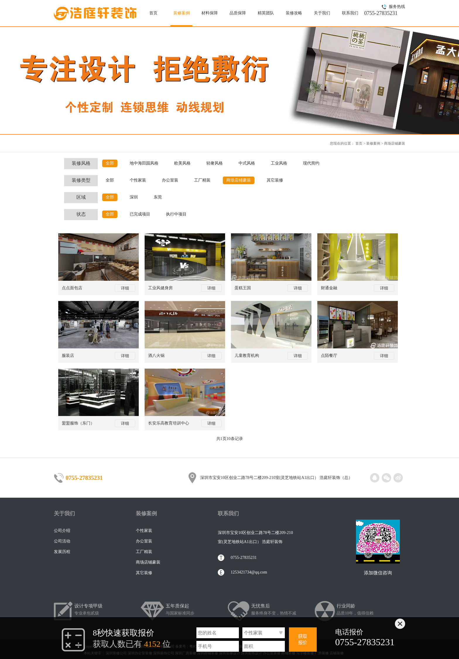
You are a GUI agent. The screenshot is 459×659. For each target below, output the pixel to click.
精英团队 (266, 13)
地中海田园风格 (144, 163)
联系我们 (350, 13)
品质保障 (238, 13)
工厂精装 (202, 180)
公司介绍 (62, 530)
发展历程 (62, 552)
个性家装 (138, 180)
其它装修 (275, 180)
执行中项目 (176, 214)
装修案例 (181, 13)
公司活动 (62, 541)
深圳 (134, 197)
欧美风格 (182, 163)
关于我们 (322, 13)
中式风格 (247, 163)
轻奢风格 (214, 163)
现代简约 (311, 163)
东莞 (158, 197)
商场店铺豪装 (394, 143)
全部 (110, 163)
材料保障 (209, 13)
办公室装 (170, 180)
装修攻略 (294, 13)
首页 (153, 13)
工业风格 (279, 163)
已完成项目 (140, 214)
